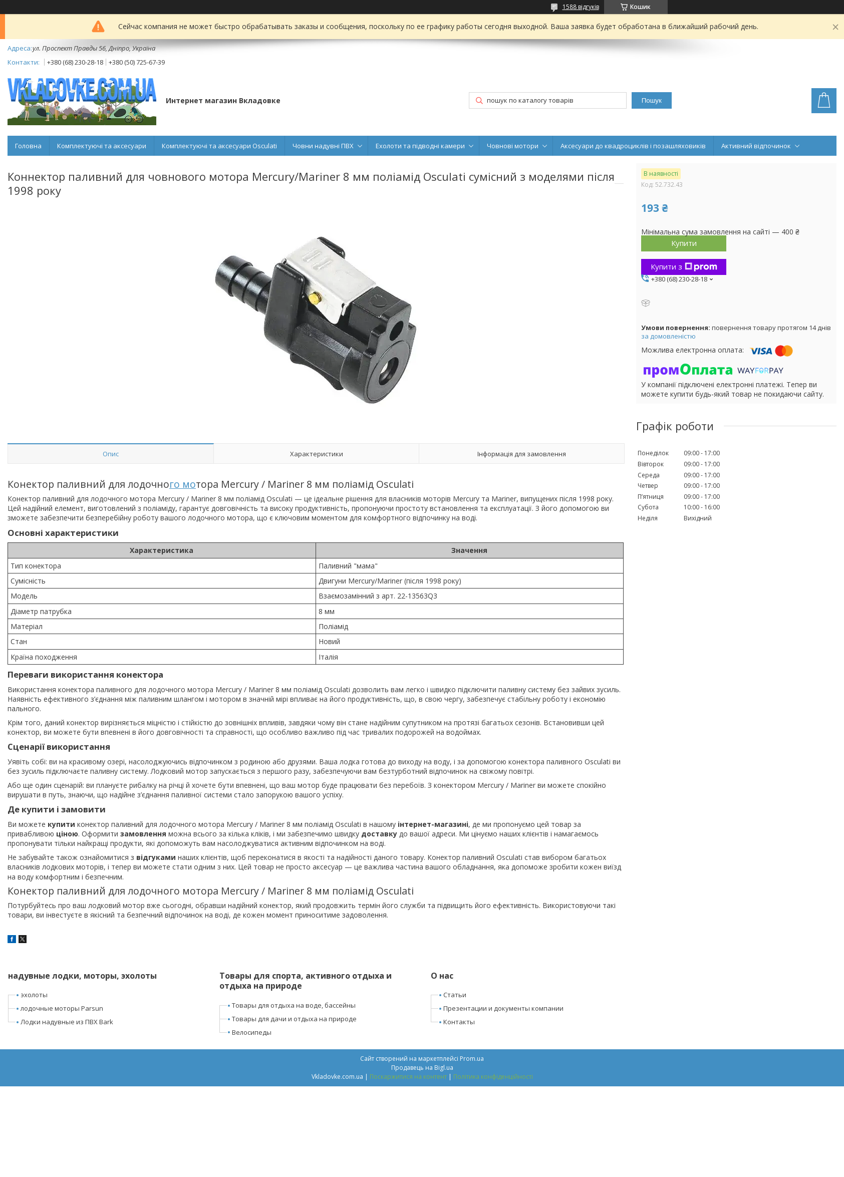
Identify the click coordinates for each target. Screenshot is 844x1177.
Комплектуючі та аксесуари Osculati (219, 145)
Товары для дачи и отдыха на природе (294, 1018)
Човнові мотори (512, 145)
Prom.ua (472, 1058)
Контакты (459, 1021)
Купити (684, 243)
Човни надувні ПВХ (323, 145)
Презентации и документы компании (503, 1008)
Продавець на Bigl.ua (422, 1067)
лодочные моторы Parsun (62, 1008)
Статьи (454, 994)
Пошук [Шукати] (652, 100)
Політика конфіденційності (493, 1076)
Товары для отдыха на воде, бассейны (294, 1005)
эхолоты (34, 994)
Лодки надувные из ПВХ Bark (67, 1021)
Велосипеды (251, 1032)
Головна (28, 145)
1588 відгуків (580, 7)
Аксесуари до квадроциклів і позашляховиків (633, 145)
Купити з (684, 266)
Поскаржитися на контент (408, 1076)
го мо (182, 484)
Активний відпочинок (756, 145)
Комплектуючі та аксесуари (101, 145)
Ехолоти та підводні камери (420, 145)
